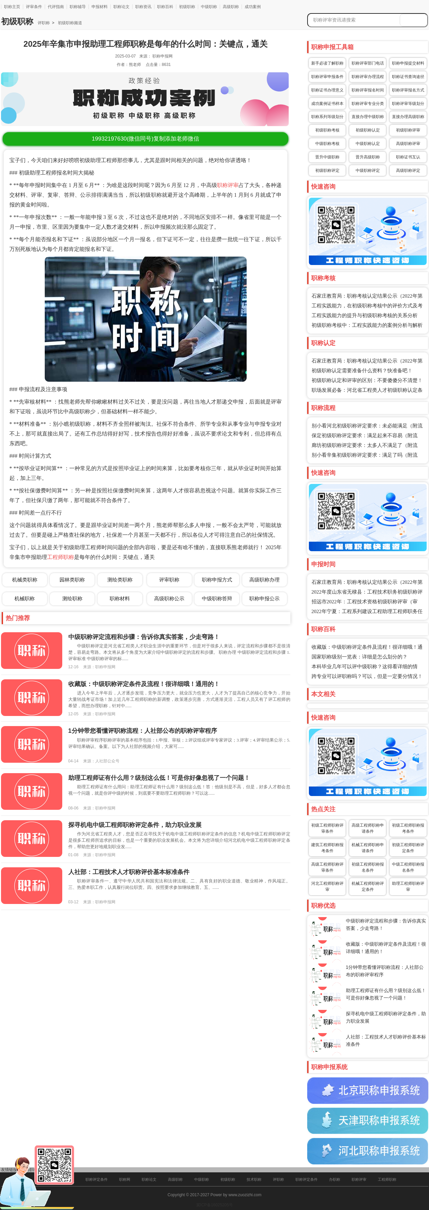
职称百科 (165, 6)
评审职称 (169, 579)
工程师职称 (60, 557)
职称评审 (228, 185)
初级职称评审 (408, 130)
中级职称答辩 (217, 598)
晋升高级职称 (368, 157)
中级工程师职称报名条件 (408, 867)
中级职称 (209, 6)
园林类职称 (72, 579)
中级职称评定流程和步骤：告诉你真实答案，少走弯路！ (144, 637)
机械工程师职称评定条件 (368, 886)
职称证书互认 (408, 157)
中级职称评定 (368, 170)
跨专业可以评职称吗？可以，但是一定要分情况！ (367, 676)
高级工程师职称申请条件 (368, 828)
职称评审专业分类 (368, 103)
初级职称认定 (368, 130)
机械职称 (24, 598)
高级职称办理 (264, 579)
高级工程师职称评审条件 (327, 867)
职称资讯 (143, 6)
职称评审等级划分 (408, 103)
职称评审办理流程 (368, 76)
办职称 (334, 1179)
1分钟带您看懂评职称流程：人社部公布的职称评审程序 (142, 730)
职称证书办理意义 (327, 90)
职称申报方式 (217, 579)
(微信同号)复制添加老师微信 (145, 139)
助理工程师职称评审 (408, 886)
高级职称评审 (408, 143)
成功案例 (253, 6)
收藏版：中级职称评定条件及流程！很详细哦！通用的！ (144, 684)
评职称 (44, 23)
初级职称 (187, 6)
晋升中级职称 (327, 157)
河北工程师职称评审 (327, 886)
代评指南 (56, 6)
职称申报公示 (264, 598)
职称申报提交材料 (408, 63)
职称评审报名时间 (368, 90)
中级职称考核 (327, 143)
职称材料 (120, 598)
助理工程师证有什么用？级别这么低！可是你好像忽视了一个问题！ (159, 777)
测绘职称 (72, 598)
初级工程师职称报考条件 (408, 828)
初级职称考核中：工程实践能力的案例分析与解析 (367, 325)
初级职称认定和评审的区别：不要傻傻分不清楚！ (367, 380)
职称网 (124, 1179)
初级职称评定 (327, 170)
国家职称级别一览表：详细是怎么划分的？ (359, 656)
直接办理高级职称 (408, 116)
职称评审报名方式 (408, 90)
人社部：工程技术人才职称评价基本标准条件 (128, 872)
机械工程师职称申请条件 (368, 847)
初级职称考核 (327, 130)
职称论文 (121, 6)
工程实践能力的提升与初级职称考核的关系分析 (365, 315)
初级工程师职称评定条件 (408, 847)
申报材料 (100, 6)
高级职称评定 (408, 170)
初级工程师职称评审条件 (327, 828)
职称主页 (12, 6)
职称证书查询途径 (408, 76)
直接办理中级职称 (368, 116)
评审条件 (34, 6)
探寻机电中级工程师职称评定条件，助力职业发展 (135, 825)
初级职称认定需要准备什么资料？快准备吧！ (362, 370)
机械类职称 (24, 579)
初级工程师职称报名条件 (368, 867)
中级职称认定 (368, 143)
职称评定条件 (96, 1179)
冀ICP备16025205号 (214, 1205)
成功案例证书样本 (327, 103)
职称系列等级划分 (327, 116)
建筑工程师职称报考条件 (327, 847)
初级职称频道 (69, 23)
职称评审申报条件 (327, 76)
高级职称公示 (169, 598)
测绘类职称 (120, 579)
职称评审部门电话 (368, 63)
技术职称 (254, 1179)
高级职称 (231, 6)
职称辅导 (78, 6)
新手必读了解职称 (327, 63)
